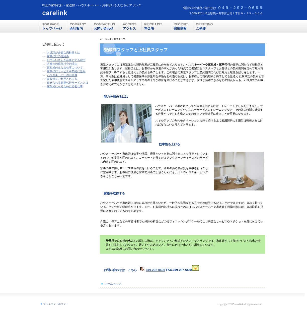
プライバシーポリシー (55, 304)
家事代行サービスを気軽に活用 (66, 71)
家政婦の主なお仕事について (65, 67)
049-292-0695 (155, 270)
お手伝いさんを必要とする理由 (66, 59)
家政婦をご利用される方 (62, 78)
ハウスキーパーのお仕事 (62, 75)
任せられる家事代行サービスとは (67, 82)
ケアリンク (69, 12)
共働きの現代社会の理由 (62, 63)
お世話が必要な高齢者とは (63, 52)
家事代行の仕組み (58, 56)
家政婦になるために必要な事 (65, 86)
